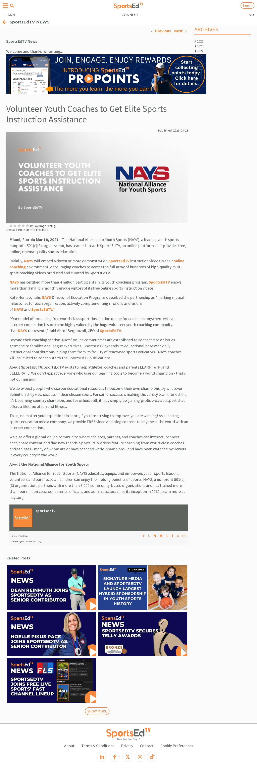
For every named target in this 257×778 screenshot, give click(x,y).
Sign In (247, 5)
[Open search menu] (12, 6)
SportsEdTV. (111, 330)
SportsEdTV (119, 260)
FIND (250, 15)
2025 (198, 46)
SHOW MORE (97, 711)
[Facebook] (115, 757)
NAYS (28, 260)
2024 (198, 51)
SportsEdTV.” (43, 309)
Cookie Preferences (176, 745)
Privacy (127, 745)
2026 (198, 41)
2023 (198, 56)
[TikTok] (152, 757)
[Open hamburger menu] (5, 6)
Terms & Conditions (97, 745)
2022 (198, 61)
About (69, 745)
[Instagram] (140, 757)
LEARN (9, 15)
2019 (198, 75)
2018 (198, 80)
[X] (127, 757)
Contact (147, 745)
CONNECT (130, 15)
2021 (198, 65)
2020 (198, 70)
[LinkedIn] (102, 757)
